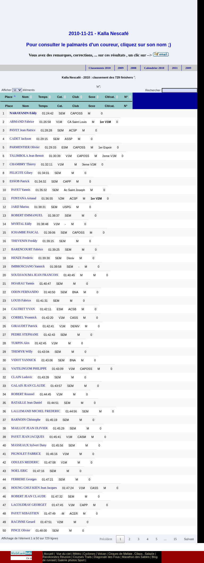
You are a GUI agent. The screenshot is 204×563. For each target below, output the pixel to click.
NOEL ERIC (19, 471)
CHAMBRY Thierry (23, 164)
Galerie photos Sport (71, 560)
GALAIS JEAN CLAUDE (28, 385)
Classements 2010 (100, 67)
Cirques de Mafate (120, 553)
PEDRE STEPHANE (24, 334)
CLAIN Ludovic (21, 377)
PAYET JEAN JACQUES (27, 436)
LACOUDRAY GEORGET (28, 505)
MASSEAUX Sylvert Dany (28, 445)
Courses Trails (82, 556)
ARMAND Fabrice (22, 121)
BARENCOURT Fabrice (27, 249)
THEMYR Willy (21, 351)
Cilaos (138, 553)
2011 (174, 67)
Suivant (189, 539)
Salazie (149, 553)
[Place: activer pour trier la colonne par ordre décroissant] (8, 97)
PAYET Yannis (20, 190)
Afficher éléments (17, 90)
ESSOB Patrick (19, 181)
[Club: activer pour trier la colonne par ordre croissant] (75, 97)
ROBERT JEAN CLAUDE (28, 496)
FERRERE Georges (23, 479)
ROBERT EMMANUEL (27, 215)
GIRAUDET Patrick (24, 326)
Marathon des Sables (136, 556)
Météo (77, 553)
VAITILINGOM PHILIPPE (28, 368)
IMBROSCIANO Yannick (28, 266)
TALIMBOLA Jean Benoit (27, 156)
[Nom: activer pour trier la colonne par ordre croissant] (25, 97)
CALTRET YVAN (23, 309)
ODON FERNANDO (25, 292)
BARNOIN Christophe (25, 419)
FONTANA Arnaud (23, 198)
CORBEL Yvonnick (24, 317)
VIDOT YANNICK (23, 360)
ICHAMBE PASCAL (25, 232)
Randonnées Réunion (56, 556)
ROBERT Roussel (22, 394)
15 (175, 539)
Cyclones (89, 553)
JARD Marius (20, 207)
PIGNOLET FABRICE (26, 454)
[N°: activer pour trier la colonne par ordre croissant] (126, 97)
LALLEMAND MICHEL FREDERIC (35, 411)
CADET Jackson (20, 138)
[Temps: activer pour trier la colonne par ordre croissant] (42, 97)
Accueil (48, 553)
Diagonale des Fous (107, 556)
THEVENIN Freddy (24, 241)
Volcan (101, 553)
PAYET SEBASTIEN (25, 513)
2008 (133, 67)
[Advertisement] (98, 12)
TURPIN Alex (20, 343)
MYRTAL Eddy (21, 224)
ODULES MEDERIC (25, 462)
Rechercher (171, 90)
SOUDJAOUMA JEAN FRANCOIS (34, 275)
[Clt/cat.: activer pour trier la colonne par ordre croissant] (110, 97)
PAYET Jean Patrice (22, 130)
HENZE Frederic (22, 258)
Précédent (106, 539)
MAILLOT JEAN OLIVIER (29, 428)
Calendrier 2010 (153, 67)
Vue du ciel (63, 553)
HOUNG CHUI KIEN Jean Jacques (34, 488)
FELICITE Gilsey (21, 173)
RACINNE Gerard (23, 522)
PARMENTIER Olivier (25, 147)
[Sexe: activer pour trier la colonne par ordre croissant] (92, 97)
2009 (121, 67)
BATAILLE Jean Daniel (26, 402)
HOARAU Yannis (22, 283)
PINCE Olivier (20, 530)
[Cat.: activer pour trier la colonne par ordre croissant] (59, 97)
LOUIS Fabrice (21, 300)
